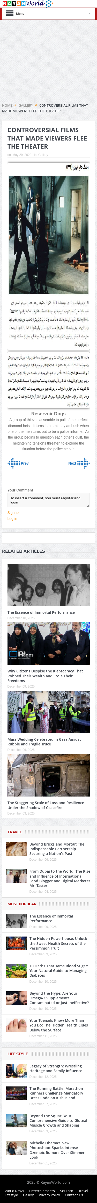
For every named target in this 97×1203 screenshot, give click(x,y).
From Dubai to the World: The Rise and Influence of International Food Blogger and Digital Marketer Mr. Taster (59, 878)
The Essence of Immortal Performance (41, 612)
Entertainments (42, 1191)
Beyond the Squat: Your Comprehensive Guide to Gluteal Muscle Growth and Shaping (58, 1120)
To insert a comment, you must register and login (49, 500)
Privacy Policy (49, 1195)
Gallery (43, 155)
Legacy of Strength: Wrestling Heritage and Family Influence (55, 1068)
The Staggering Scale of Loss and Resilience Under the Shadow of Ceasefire (46, 805)
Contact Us (74, 1195)
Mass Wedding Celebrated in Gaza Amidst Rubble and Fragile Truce (44, 741)
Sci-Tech (66, 1191)
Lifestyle (11, 1195)
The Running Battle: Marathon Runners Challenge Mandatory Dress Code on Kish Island (56, 1093)
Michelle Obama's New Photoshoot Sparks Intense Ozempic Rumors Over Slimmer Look (57, 1150)
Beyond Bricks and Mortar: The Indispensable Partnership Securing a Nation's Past (56, 849)
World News (14, 1191)
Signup (13, 513)
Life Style (18, 1054)
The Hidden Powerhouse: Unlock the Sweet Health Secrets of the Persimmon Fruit (58, 943)
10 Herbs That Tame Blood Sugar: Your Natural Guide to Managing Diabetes (58, 970)
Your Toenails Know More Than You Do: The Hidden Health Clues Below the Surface (58, 1025)
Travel (15, 832)
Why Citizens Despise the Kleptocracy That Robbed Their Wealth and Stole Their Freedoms (45, 676)
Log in (12, 519)
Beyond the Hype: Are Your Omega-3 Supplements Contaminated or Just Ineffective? (59, 998)
